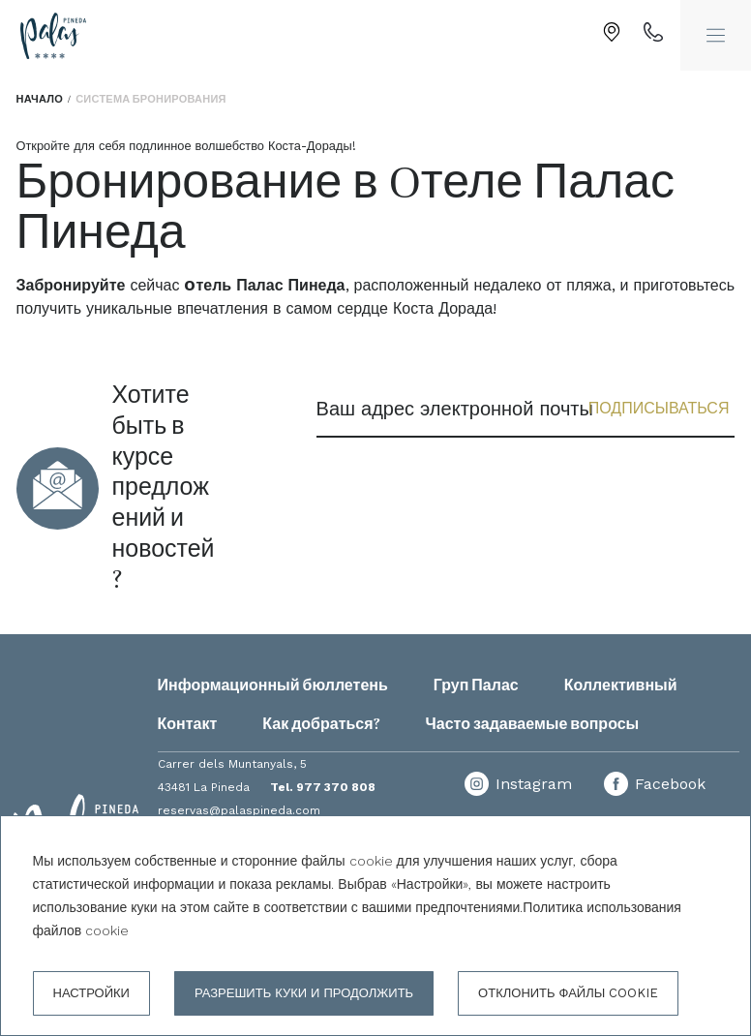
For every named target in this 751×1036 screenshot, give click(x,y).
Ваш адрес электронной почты (454, 408)
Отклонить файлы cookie (568, 993)
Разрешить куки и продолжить (304, 993)
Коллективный (620, 685)
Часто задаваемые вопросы (533, 724)
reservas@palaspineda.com (239, 810)
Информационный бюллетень (273, 685)
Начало (39, 99)
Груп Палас (476, 685)
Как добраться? (320, 724)
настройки (91, 993)
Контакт (188, 724)
